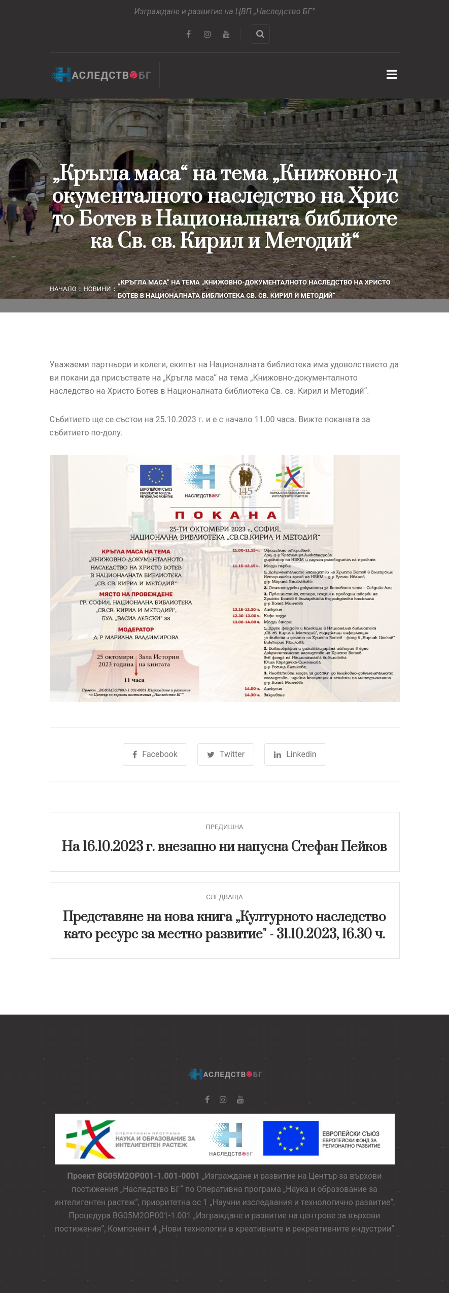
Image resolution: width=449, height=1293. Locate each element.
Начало (63, 289)
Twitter (226, 754)
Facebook (154, 754)
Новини (97, 289)
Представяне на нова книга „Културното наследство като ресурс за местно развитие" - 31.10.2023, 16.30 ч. (224, 926)
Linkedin (295, 754)
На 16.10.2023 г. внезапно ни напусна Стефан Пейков (224, 847)
